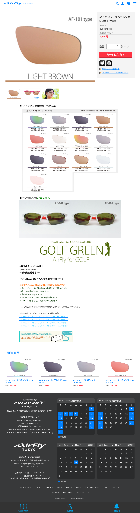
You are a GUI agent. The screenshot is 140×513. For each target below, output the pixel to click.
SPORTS (49, 488)
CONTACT (116, 488)
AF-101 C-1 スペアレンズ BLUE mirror (19, 381)
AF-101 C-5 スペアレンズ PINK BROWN (120, 381)
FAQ (106, 488)
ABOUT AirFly (25, 488)
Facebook (55, 492)
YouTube (80, 492)
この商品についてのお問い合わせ (115, 73)
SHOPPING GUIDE (92, 488)
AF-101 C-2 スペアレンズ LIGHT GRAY (84, 381)
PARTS (69, 488)
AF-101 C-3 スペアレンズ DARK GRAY (53, 381)
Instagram (67, 492)
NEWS (78, 488)
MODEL (39, 488)
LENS (59, 488)
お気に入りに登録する (111, 69)
